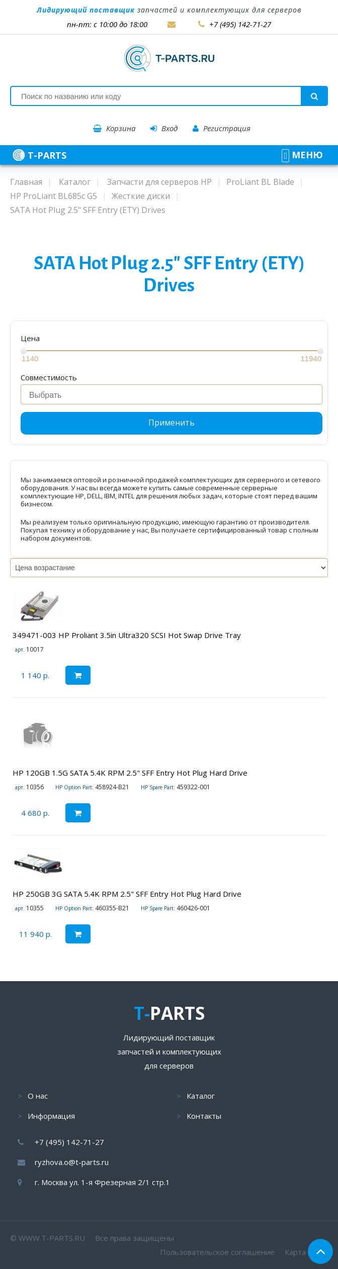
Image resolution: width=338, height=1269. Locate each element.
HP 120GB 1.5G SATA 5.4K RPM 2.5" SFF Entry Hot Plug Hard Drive (130, 773)
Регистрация (221, 128)
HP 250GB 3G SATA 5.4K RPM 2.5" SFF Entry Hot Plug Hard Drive (127, 894)
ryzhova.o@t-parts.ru (72, 1162)
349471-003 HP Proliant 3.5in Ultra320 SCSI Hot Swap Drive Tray (127, 635)
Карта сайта (306, 1252)
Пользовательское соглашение (217, 1252)
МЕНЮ (302, 155)
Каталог (201, 1096)
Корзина (114, 128)
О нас (38, 1096)
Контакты (204, 1116)
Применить (171, 422)
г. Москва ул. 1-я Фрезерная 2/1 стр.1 (102, 1182)
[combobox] (171, 394)
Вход (164, 128)
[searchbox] (174, 395)
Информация (51, 1116)
